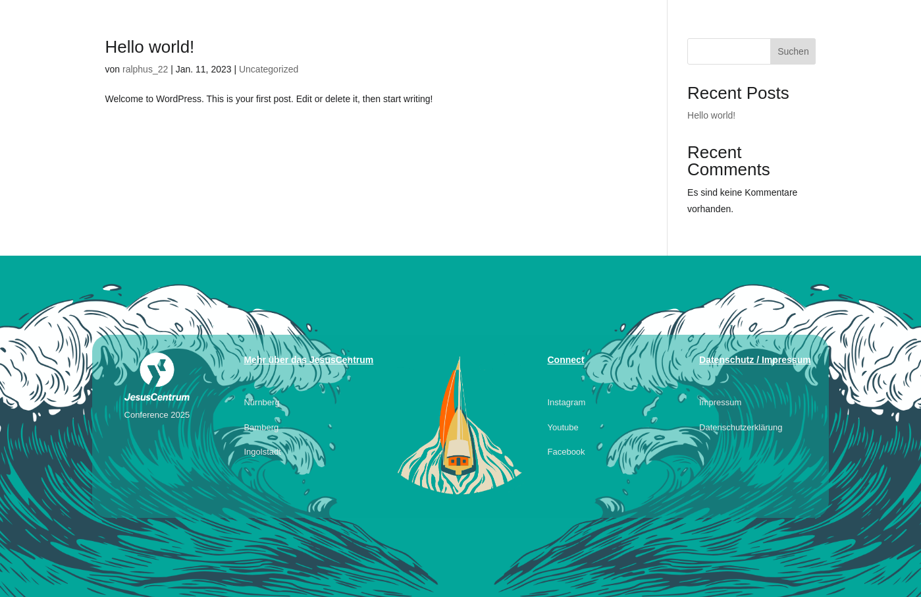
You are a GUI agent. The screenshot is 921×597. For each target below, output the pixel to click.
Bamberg (261, 427)
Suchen (792, 51)
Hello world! (150, 47)
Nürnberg (261, 402)
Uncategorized (268, 69)
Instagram (567, 402)
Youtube (563, 427)
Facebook (566, 452)
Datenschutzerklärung (740, 427)
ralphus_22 (145, 69)
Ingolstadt (262, 452)
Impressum (720, 402)
